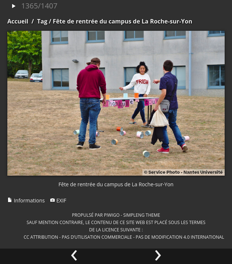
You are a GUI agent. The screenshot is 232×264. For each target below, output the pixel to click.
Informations (26, 200)
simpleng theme (141, 215)
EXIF (58, 200)
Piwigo (112, 215)
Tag (42, 21)
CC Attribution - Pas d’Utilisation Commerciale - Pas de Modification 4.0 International (123, 237)
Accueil (17, 21)
